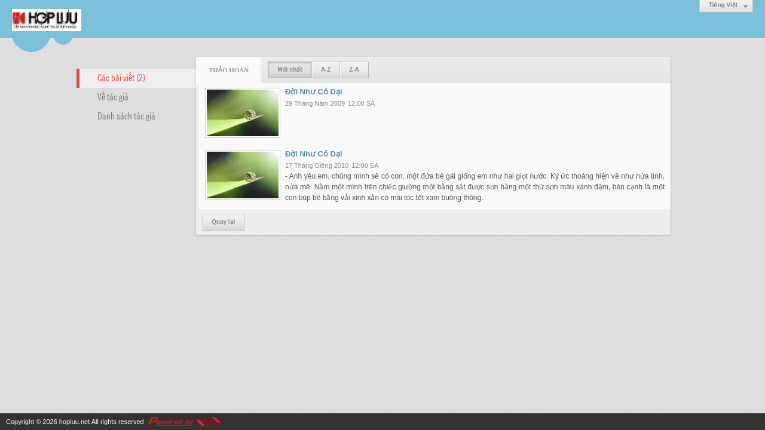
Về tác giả (112, 96)
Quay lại (223, 222)
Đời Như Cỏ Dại (313, 91)
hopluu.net (74, 421)
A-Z (326, 69)
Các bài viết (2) (121, 77)
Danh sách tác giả (126, 115)
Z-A (354, 69)
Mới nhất (289, 69)
